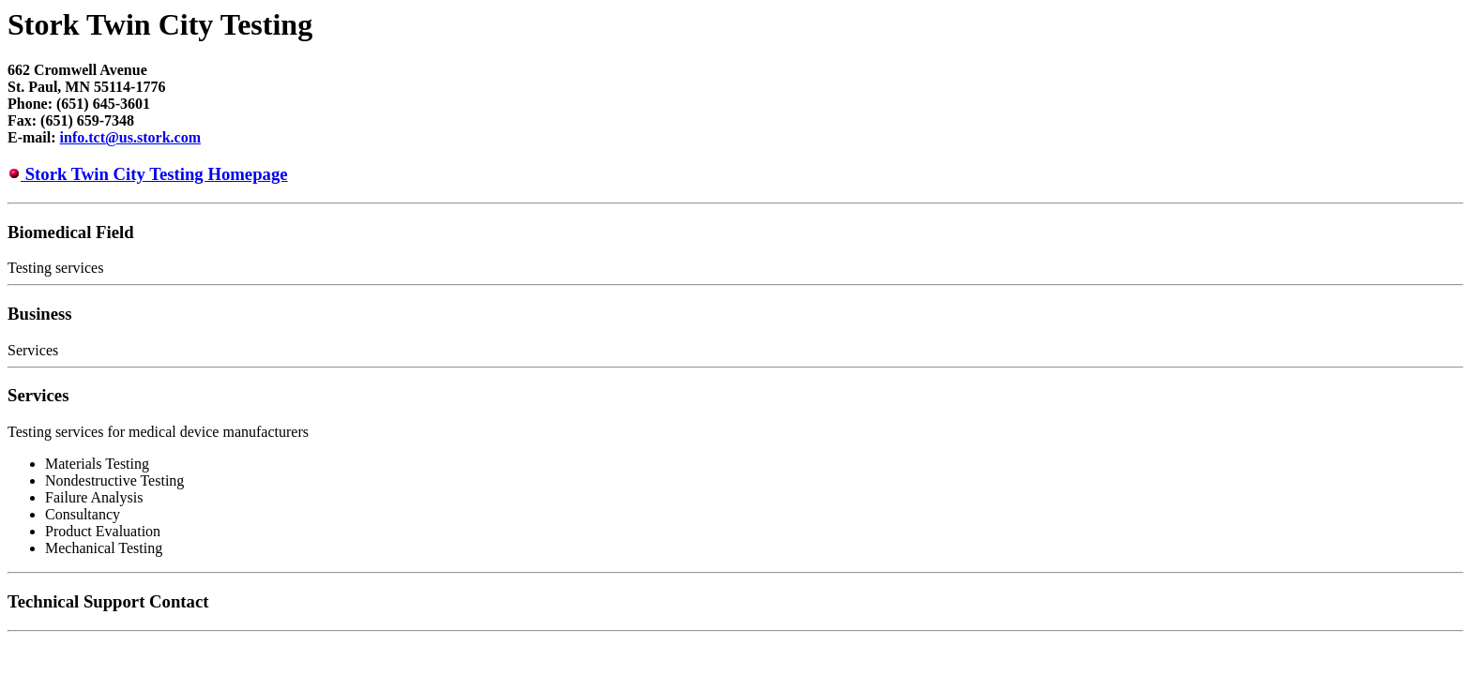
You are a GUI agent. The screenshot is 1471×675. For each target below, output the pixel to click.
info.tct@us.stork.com (130, 137)
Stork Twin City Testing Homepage (154, 174)
